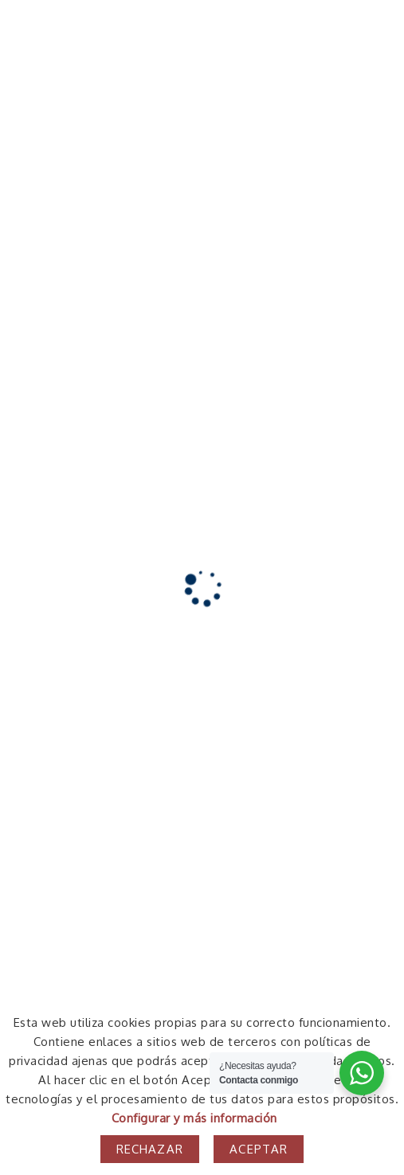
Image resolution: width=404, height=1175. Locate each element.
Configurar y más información (194, 1118)
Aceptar (258, 1149)
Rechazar (149, 1149)
